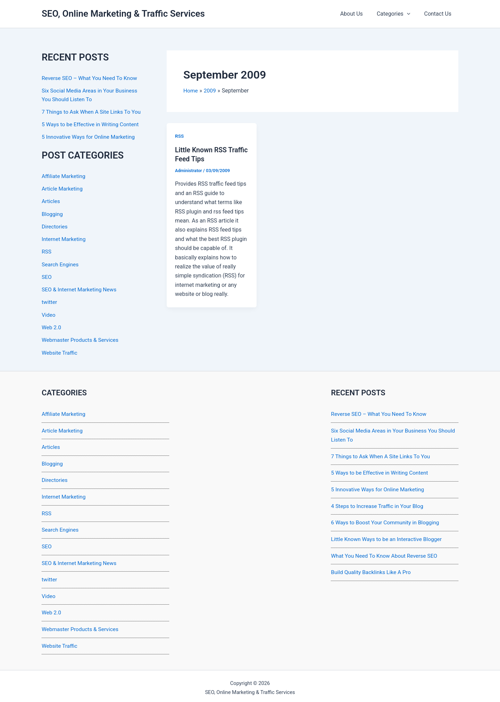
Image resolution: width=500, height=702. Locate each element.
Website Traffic (60, 350)
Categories (398, 14)
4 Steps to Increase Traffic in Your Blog (378, 503)
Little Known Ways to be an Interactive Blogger (388, 536)
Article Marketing (63, 188)
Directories (55, 225)
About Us (358, 13)
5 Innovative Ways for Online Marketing (90, 136)
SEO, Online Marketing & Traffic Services (123, 13)
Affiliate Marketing (64, 175)
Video (49, 313)
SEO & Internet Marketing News (80, 288)
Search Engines (61, 263)
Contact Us (439, 13)
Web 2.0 (52, 325)
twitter (50, 300)
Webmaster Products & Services (81, 338)
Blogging (53, 213)
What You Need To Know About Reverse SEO (385, 553)
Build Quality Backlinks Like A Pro (372, 569)
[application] (411, 14)
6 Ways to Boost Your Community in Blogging (386, 520)
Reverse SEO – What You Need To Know (91, 78)
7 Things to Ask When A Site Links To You (93, 111)
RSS (47, 250)
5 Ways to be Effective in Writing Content (92, 124)
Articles (51, 200)
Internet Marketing (64, 238)
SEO (47, 275)
